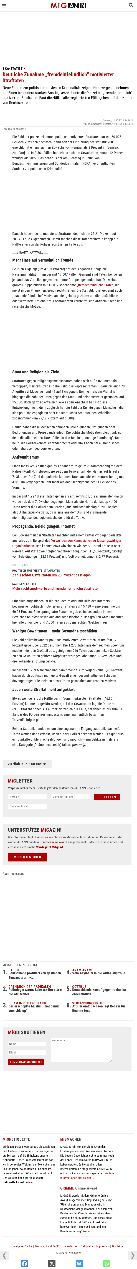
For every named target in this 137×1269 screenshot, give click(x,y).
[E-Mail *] (27, 796)
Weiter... (88, 1231)
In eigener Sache (22, 1246)
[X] (70, 1264)
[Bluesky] (98, 1264)
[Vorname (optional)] (70, 796)
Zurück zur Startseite (27, 764)
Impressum (102, 1246)
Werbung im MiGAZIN (47, 1246)
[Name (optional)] (27, 806)
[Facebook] (43, 1264)
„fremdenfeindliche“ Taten (95, 285)
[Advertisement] (68, 37)
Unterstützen (70, 1246)
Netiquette (87, 1246)
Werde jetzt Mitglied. (50, 847)
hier (30, 1182)
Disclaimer (118, 1246)
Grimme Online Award (53, 842)
